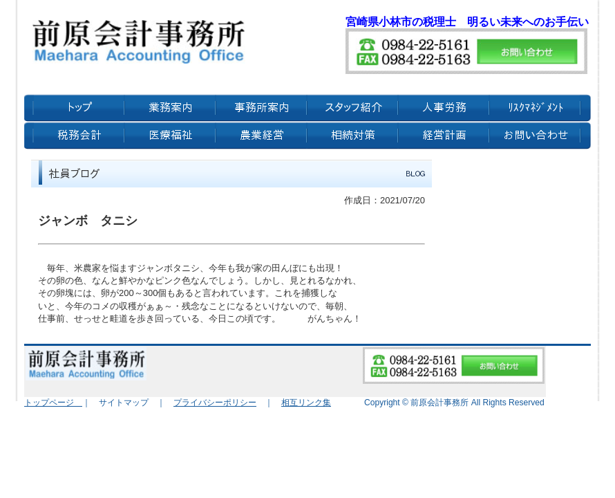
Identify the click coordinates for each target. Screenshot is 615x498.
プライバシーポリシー (214, 402)
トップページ (53, 402)
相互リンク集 (306, 402)
